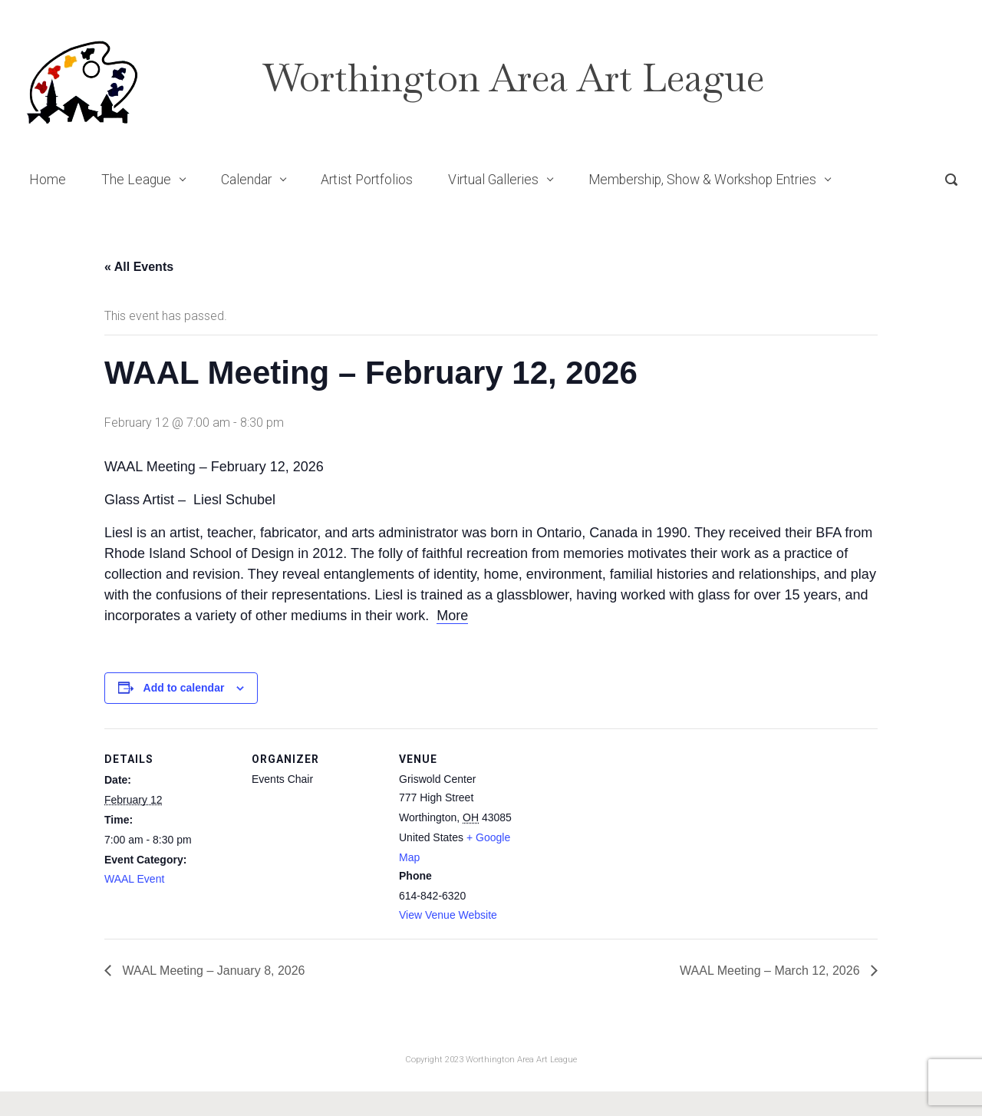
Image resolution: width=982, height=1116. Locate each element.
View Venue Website (448, 915)
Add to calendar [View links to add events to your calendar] (184, 688)
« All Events (138, 266)
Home (47, 179)
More (452, 615)
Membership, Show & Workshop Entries (702, 179)
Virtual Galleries (493, 179)
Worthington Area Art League (513, 78)
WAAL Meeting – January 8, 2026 (212, 970)
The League (136, 179)
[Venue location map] (627, 834)
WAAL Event (134, 879)
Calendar (246, 179)
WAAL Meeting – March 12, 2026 (771, 970)
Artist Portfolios (367, 179)
